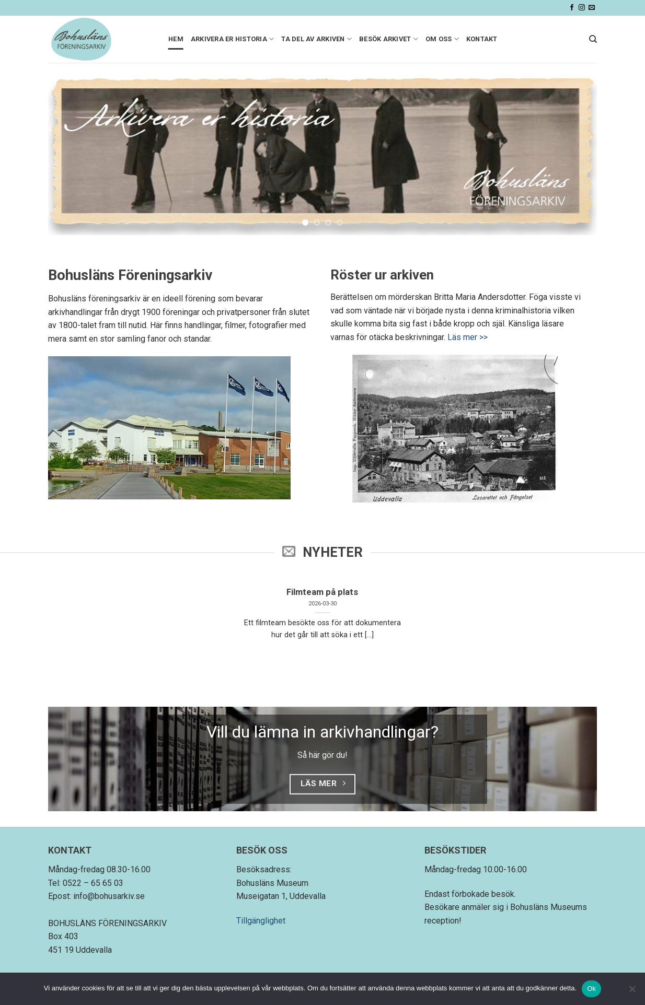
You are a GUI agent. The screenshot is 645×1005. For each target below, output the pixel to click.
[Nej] (632, 992)
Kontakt (482, 39)
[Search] (593, 39)
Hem (175, 39)
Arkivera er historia (232, 39)
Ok (591, 988)
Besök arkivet (388, 39)
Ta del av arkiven (316, 39)
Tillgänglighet (260, 921)
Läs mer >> (467, 337)
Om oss (442, 39)
